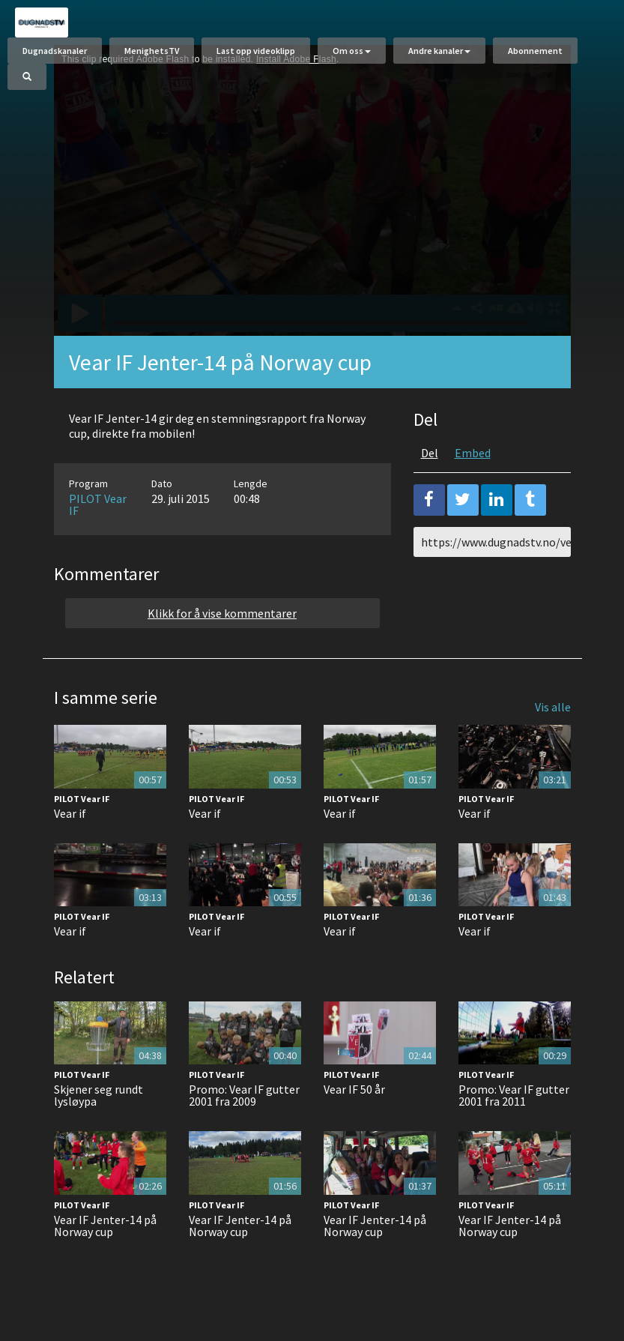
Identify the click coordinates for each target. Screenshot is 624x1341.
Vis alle (553, 706)
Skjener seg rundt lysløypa (98, 1095)
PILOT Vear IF (98, 504)
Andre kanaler (439, 50)
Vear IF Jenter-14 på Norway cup (105, 1225)
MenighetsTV (151, 50)
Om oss (352, 50)
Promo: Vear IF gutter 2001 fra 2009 (244, 1095)
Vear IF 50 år (354, 1089)
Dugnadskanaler (54, 50)
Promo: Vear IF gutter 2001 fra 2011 (513, 1095)
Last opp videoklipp (255, 50)
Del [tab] (429, 452)
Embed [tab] (473, 452)
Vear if (70, 813)
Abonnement (535, 50)
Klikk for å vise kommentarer (222, 613)
